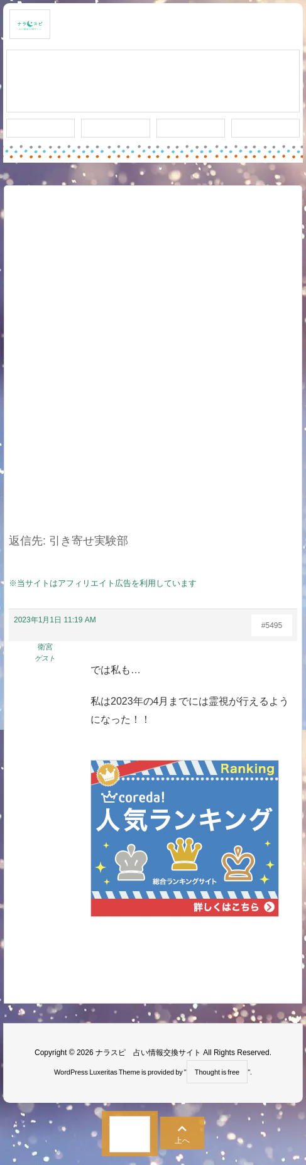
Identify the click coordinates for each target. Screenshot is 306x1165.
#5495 (271, 625)
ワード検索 (115, 128)
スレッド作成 (153, 82)
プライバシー (265, 128)
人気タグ (190, 128)
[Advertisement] (153, 367)
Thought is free (217, 1072)
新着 (41, 128)
